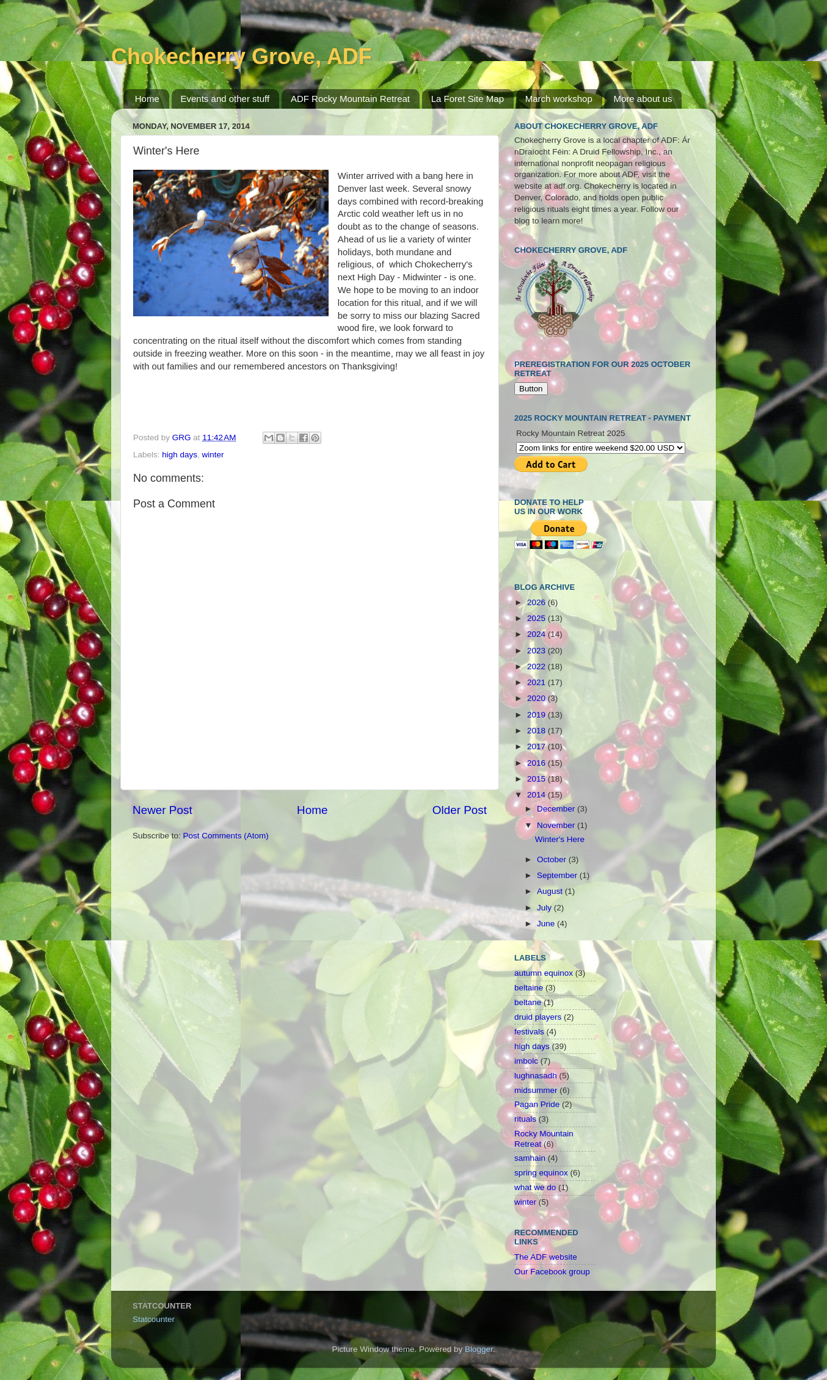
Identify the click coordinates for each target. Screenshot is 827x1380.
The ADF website (545, 1257)
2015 (537, 778)
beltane (527, 1002)
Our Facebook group (552, 1271)
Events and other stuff (225, 98)
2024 (537, 634)
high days (179, 454)
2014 (537, 794)
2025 (537, 618)
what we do (535, 1187)
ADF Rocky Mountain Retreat (350, 98)
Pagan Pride (536, 1104)
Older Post (459, 810)
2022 (537, 666)
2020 (537, 698)
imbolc (526, 1061)
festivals (529, 1031)
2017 (537, 746)
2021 (537, 682)
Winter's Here (560, 839)
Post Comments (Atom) (226, 835)
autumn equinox (543, 973)
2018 (537, 730)
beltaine (528, 987)
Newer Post (162, 810)
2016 (537, 763)
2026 (537, 602)
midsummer (536, 1090)
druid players (537, 1017)
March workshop (558, 98)
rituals (525, 1119)
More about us (643, 98)
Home (147, 98)
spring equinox (541, 1172)
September (558, 875)
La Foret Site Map (467, 98)
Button (531, 388)
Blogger (479, 1349)
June (547, 923)
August (551, 891)
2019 (537, 714)
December (557, 808)
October (553, 859)
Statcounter (154, 1319)
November (557, 825)
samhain (529, 1158)
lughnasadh (535, 1075)
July (545, 907)
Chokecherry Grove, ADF (241, 56)
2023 (537, 650)
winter (213, 454)
